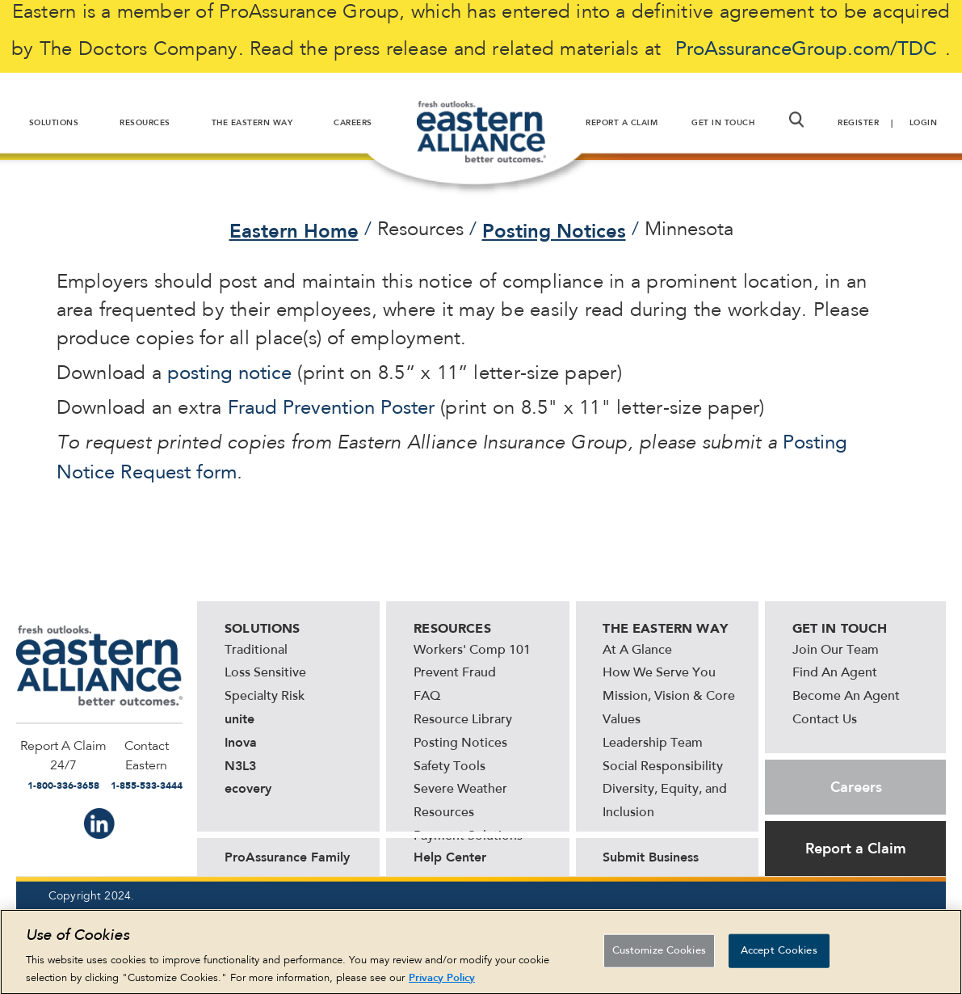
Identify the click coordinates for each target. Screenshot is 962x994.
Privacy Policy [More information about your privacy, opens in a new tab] (442, 983)
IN (99, 823)
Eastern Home (294, 231)
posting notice (229, 374)
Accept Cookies (779, 956)
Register (858, 123)
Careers (856, 787)
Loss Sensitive (265, 673)
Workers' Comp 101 (472, 650)
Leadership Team (653, 743)
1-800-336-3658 (63, 785)
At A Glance (637, 650)
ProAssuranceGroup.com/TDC (806, 50)
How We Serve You (659, 673)
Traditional (256, 650)
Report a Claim (855, 848)
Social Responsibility (663, 766)
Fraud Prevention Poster (331, 409)
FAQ (427, 696)
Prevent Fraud (455, 673)
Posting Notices (554, 231)
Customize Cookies (659, 956)
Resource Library (463, 720)
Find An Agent (834, 673)
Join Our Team (835, 650)
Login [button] (923, 123)
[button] (796, 120)
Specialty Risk (265, 696)
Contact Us (824, 720)
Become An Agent (846, 696)
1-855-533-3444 (147, 785)
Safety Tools (449, 766)
